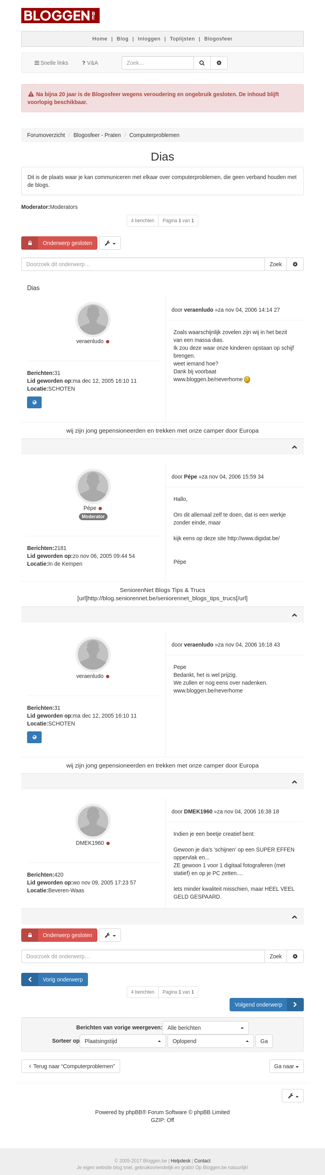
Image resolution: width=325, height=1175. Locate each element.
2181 (60, 548)
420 (58, 875)
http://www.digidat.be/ (254, 538)
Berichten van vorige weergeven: (162, 1027)
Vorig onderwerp (52, 979)
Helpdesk (180, 1161)
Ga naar (286, 1066)
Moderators (64, 207)
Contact (202, 1161)
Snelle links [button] (50, 63)
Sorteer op (109, 1041)
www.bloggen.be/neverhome (208, 379)
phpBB (134, 1112)
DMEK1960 (90, 843)
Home (100, 39)
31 (57, 373)
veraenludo (89, 341)
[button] (205, 1027)
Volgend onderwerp (269, 1004)
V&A (89, 63)
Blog (123, 39)
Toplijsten (182, 39)
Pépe (90, 508)
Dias (162, 156)
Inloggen (149, 39)
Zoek (276, 264)
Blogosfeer (218, 39)
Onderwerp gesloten (57, 243)
